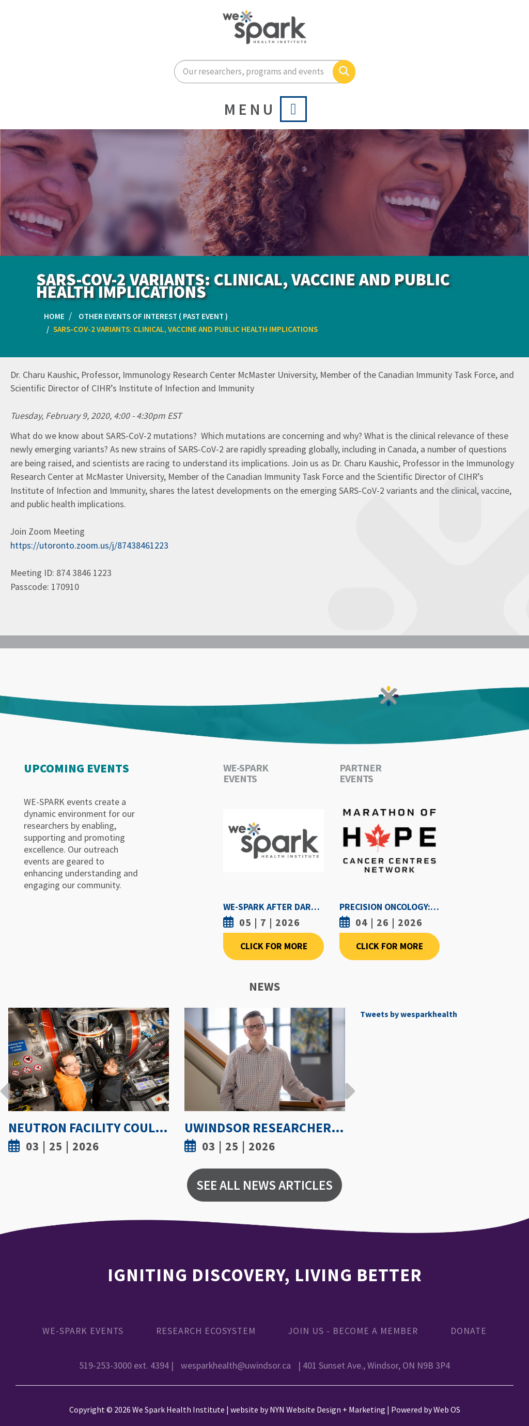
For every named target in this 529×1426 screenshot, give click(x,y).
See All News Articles (264, 1185)
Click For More (273, 946)
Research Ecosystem (206, 1331)
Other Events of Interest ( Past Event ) (153, 316)
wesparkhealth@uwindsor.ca (236, 1365)
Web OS (446, 1409)
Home (54, 316)
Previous (6, 1083)
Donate (468, 1331)
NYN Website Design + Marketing (327, 1409)
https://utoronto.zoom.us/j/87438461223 (89, 545)
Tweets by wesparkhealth (408, 1014)
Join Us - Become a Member (353, 1331)
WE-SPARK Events (82, 1331)
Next (347, 1083)
